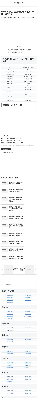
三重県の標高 (28, 319)
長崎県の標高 (10, 373)
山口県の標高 (28, 345)
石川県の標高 (10, 307)
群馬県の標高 (10, 282)
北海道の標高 (10, 261)
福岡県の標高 (10, 368)
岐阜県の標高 (10, 317)
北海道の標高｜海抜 (6, 149)
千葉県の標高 (28, 277)
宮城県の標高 (10, 268)
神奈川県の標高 (27, 282)
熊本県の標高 (10, 375)
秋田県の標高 (28, 261)
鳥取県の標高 (10, 342)
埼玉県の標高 (10, 284)
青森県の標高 (10, 263)
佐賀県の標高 (10, 370)
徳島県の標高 (10, 356)
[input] (19, 250)
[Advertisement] (19, 33)
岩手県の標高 (10, 265)
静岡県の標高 (10, 319)
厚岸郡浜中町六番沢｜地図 (16, 52)
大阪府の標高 (10, 333)
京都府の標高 (10, 331)
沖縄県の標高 (28, 375)
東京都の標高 (28, 279)
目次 (17, 47)
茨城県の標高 (10, 277)
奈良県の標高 (28, 331)
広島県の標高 (28, 342)
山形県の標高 (28, 263)
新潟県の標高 (10, 293)
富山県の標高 (10, 305)
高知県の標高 (28, 359)
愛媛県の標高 (28, 356)
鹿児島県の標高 (27, 373)
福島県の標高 (28, 265)
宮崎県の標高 (28, 370)
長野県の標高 (28, 293)
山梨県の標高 (10, 296)
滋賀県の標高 (10, 328)
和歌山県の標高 (27, 333)
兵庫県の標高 (28, 328)
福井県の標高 (28, 305)
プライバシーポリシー (28, 393)
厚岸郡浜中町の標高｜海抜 (7, 152)
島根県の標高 (10, 345)
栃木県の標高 (10, 279)
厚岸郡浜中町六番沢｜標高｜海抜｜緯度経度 (19, 50)
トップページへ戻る (9, 393)
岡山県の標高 (10, 347)
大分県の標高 (28, 368)
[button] (35, 250)
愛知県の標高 (28, 317)
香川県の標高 (10, 359)
